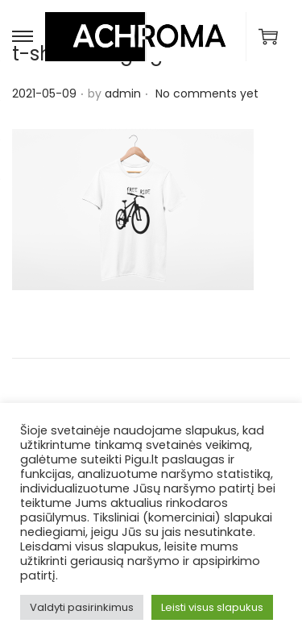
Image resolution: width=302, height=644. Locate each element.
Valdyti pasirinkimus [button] (82, 607)
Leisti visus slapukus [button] (212, 607)
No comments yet (207, 93)
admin (123, 93)
